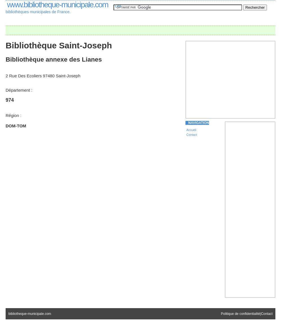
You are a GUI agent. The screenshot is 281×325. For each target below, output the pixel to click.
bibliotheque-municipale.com (29, 314)
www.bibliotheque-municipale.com (57, 4)
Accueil (191, 130)
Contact (191, 134)
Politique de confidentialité (240, 314)
